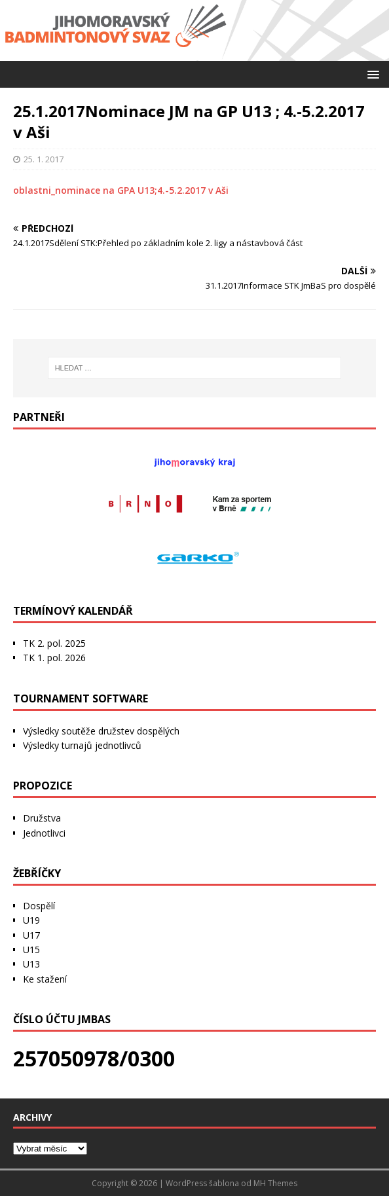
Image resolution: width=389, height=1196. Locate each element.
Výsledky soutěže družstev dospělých (101, 731)
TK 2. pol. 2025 (54, 643)
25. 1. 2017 (44, 159)
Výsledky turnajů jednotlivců (82, 745)
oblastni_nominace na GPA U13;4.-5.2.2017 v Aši (121, 190)
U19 (31, 920)
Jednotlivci (44, 833)
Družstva (42, 818)
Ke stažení (45, 979)
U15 (31, 949)
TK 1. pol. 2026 (54, 657)
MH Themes (275, 1183)
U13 (31, 964)
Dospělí (39, 905)
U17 (31, 935)
